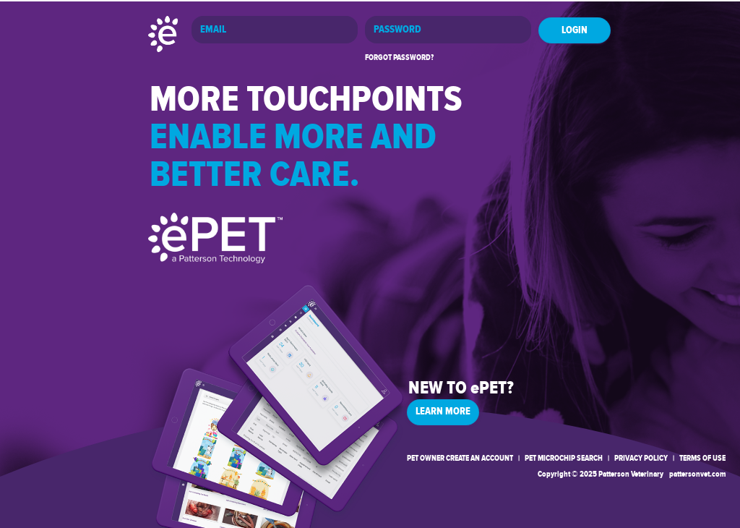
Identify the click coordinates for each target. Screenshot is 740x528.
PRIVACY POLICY (641, 458)
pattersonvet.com (697, 474)
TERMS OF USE (702, 458)
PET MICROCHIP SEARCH (564, 458)
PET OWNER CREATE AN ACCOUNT (460, 458)
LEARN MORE (443, 411)
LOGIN (575, 30)
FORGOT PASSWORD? (399, 57)
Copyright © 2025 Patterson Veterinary (600, 474)
